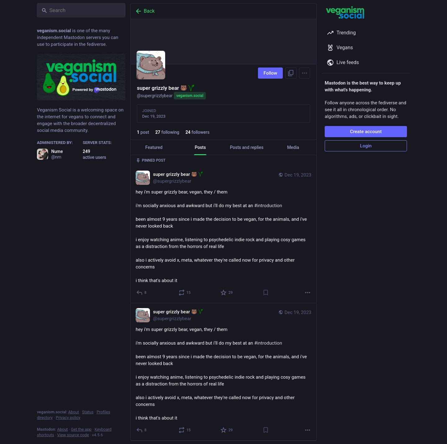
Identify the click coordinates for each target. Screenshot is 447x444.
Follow (270, 73)
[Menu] (304, 73)
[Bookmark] (265, 292)
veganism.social (189, 96)
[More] (307, 292)
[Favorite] (227, 292)
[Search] (81, 10)
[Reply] (142, 292)
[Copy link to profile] (290, 73)
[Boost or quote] (185, 292)
